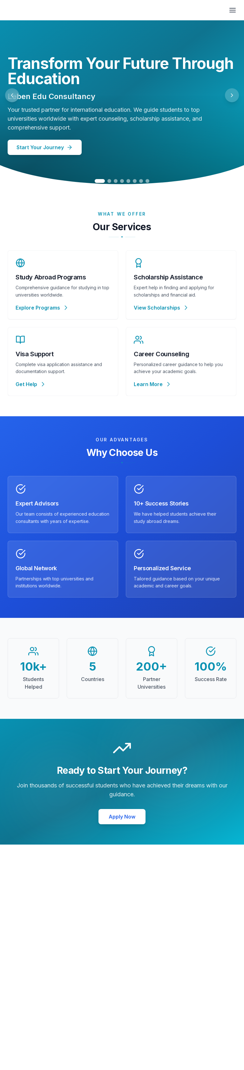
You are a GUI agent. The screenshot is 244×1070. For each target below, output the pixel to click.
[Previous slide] (12, 95)
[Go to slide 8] (147, 181)
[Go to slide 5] (128, 181)
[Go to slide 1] (100, 181)
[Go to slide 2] (109, 181)
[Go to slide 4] (122, 181)
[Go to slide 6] (135, 181)
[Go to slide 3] (116, 181)
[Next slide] (232, 95)
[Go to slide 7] (141, 181)
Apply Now (122, 816)
